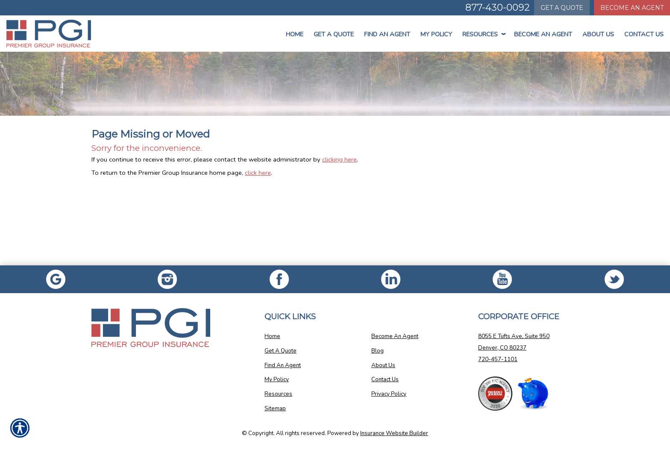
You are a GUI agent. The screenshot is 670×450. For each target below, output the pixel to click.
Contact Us (644, 34)
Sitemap (275, 408)
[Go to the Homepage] (55, 33)
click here (258, 172)
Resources (483, 34)
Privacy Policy (388, 394)
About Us (598, 34)
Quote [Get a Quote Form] (562, 8)
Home (294, 34)
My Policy (436, 34)
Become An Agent (543, 34)
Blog (377, 351)
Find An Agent (387, 34)
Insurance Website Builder (394, 433)
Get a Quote (334, 34)
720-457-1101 (497, 359)
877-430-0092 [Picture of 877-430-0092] (497, 7)
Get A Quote (280, 351)
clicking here (339, 159)
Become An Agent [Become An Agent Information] (632, 8)
